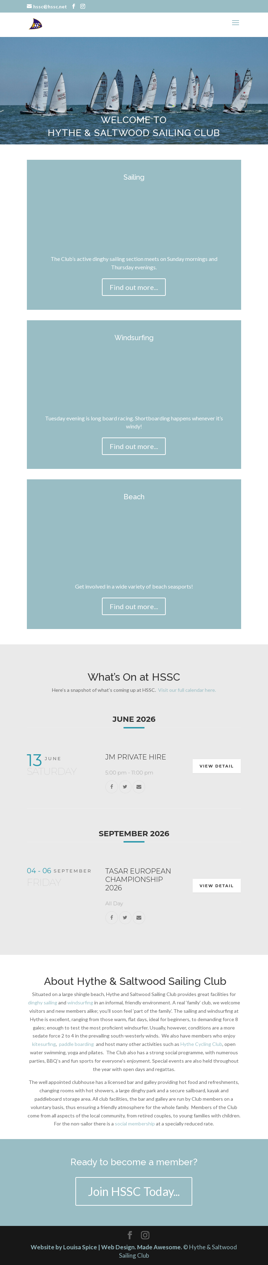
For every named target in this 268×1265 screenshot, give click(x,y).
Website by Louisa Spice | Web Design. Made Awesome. (106, 1247)
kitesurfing (44, 1044)
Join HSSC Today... (134, 1191)
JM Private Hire (135, 757)
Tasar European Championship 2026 (138, 879)
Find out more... (134, 287)
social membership (135, 1123)
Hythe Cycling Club (201, 1044)
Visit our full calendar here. (187, 690)
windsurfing (80, 1002)
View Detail (217, 766)
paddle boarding (76, 1044)
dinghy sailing (42, 1002)
